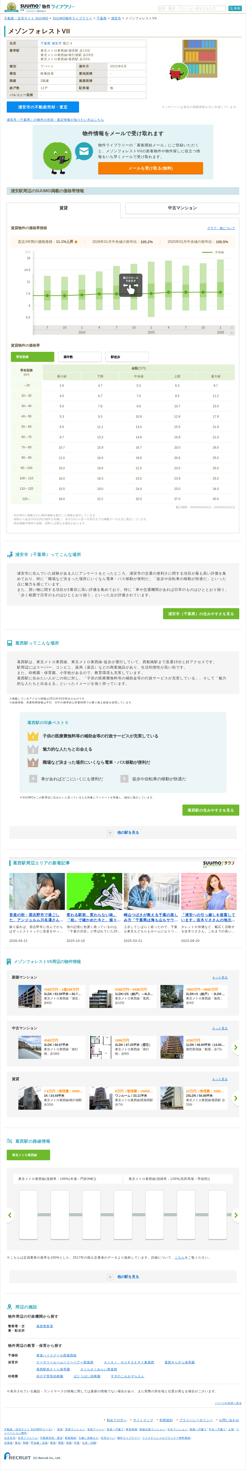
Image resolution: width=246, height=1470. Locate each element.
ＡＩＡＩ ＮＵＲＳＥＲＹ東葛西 (129, 1362)
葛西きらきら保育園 (180, 1362)
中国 (77, 1442)
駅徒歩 (115, 357)
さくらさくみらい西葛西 (98, 1369)
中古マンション (177, 1429)
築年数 (68, 357)
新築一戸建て (198, 1429)
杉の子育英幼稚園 (49, 1376)
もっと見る (220, 977)
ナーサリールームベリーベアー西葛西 (65, 1362)
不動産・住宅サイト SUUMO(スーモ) (28, 1429)
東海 (53, 1442)
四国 (69, 1442)
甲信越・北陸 (39, 1442)
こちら (180, 1257)
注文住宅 (10, 1437)
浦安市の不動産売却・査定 (43, 107)
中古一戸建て (217, 1429)
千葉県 (102, 18)
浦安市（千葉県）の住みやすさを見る (201, 614)
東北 (18, 1442)
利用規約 (166, 1420)
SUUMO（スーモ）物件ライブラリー (39, 7)
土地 (231, 1429)
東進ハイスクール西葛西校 (56, 1355)
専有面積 (22, 357)
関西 (61, 1442)
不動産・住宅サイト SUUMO (26, 18)
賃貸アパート (95, 1429)
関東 (26, 1442)
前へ (10, 1215)
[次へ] (235, 1047)
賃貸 (60, 1429)
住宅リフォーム (28, 1437)
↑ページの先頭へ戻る (228, 1403)
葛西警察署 (44, 1326)
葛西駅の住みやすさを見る (211, 810)
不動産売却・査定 (51, 1437)
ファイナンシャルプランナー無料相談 (166, 1437)
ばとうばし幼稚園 (87, 1376)
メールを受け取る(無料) (150, 168)
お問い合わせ (229, 1420)
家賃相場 (131, 1429)
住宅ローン (108, 1437)
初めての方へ (117, 1420)
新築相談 (70, 1437)
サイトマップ (143, 1420)
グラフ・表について (221, 228)
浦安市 (116, 18)
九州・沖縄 (89, 1442)
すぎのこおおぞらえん (127, 1376)
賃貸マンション (75, 1429)
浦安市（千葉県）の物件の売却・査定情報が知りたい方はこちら (55, 120)
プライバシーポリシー (196, 1420)
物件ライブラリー (128, 1437)
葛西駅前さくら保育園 (53, 1369)
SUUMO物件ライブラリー (73, 18)
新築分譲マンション (152, 1429)
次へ (235, 1215)
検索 (237, 8)
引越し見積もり (88, 1437)
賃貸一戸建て (115, 1429)
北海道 (8, 1442)
